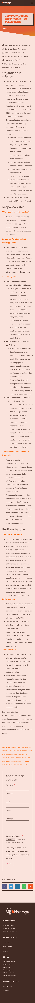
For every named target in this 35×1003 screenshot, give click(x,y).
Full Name (10, 785)
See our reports (8, 970)
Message (9, 819)
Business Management (10, 931)
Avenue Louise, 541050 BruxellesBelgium (8, 946)
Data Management (8, 925)
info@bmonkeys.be (9, 973)
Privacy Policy (7, 964)
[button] (31, 3)
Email (8, 802)
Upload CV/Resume (14, 836)
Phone (9, 810)
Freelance (8, 28)
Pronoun (9, 793)
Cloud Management (9, 928)
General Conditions (9, 961)
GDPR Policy (7, 967)
